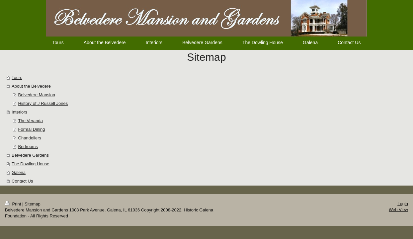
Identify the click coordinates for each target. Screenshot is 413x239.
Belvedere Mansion (36, 94)
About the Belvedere (31, 86)
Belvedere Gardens (30, 155)
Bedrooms (28, 146)
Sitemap (33, 203)
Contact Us (22, 181)
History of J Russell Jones (43, 103)
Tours (17, 77)
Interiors (19, 112)
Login (402, 203)
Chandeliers (29, 137)
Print (13, 203)
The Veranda (30, 120)
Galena (19, 172)
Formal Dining (31, 129)
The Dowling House (30, 163)
